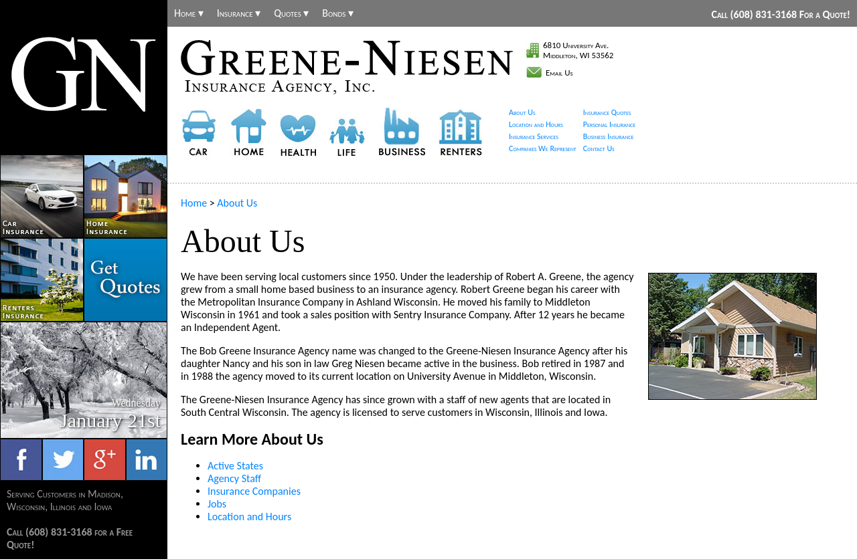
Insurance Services (533, 136)
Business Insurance (608, 136)
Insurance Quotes (607, 112)
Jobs (217, 503)
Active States (235, 465)
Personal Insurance (609, 124)
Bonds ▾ (338, 13)
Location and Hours (536, 124)
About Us (522, 112)
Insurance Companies (254, 491)
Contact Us (599, 148)
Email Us (559, 73)
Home (194, 203)
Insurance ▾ (239, 13)
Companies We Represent (542, 148)
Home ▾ (189, 13)
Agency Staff (234, 478)
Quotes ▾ (291, 13)
